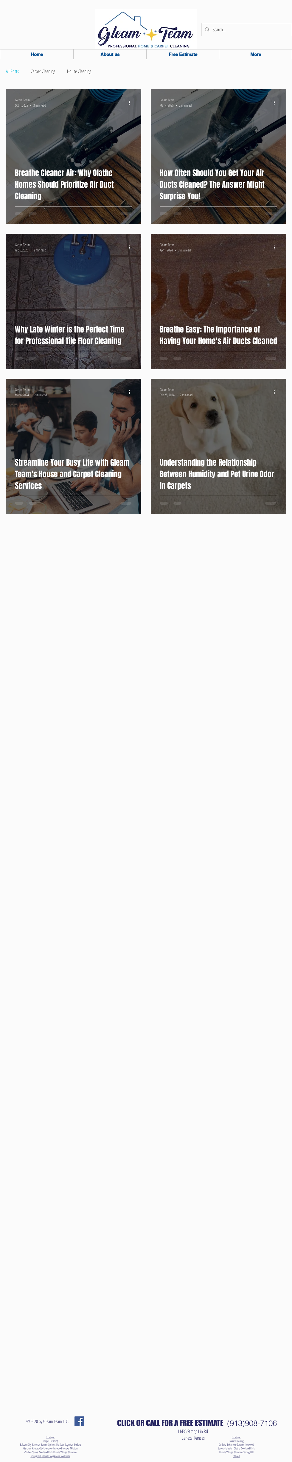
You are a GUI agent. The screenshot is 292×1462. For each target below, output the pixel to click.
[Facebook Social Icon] (79, 1421)
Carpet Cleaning (43, 71)
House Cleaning (79, 71)
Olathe (28, 1452)
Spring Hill (36, 1456)
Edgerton (69, 1444)
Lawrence (48, 1448)
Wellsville (65, 1456)
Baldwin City (26, 1444)
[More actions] (131, 102)
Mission (73, 1448)
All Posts (12, 71)
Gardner (27, 1448)
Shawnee (72, 1452)
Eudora (77, 1444)
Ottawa (35, 1452)
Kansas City (38, 1448)
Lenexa (66, 1448)
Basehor (36, 1444)
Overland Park (46, 1452)
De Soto (60, 1444)
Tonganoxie (55, 1456)
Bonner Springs (48, 1444)
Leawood (58, 1448)
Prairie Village (60, 1452)
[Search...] (246, 29)
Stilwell (45, 1456)
